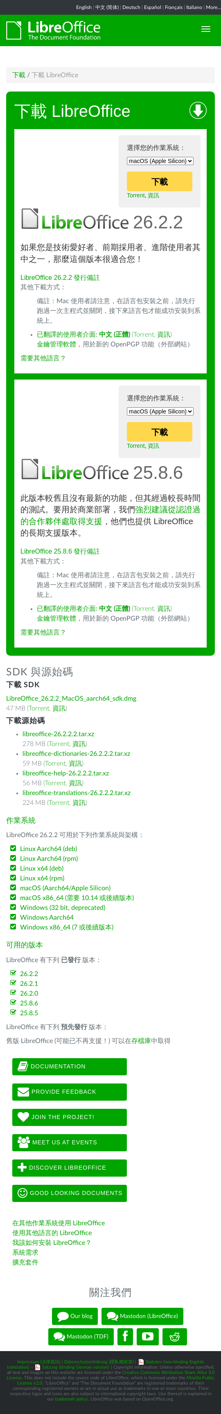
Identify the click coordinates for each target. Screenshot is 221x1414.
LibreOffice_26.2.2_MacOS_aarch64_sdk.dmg (71, 698)
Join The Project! (56, 1117)
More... (213, 7)
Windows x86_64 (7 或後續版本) (66, 927)
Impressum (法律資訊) (39, 1362)
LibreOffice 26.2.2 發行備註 (60, 277)
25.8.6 (29, 1003)
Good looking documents (70, 1193)
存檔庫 (141, 1041)
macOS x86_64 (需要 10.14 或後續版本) (77, 898)
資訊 (153, 195)
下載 (18, 75)
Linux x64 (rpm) (42, 878)
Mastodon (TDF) (81, 1337)
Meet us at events (57, 1142)
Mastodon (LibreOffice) (142, 1316)
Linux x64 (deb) (41, 868)
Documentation (52, 1066)
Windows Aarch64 (47, 917)
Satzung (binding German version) (75, 1367)
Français (174, 7)
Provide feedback (57, 1092)
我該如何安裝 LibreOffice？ (52, 1243)
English (84, 7)
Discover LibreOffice (62, 1168)
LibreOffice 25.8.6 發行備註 (60, 551)
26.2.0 (29, 993)
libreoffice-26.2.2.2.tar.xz (58, 734)
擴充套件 (25, 1262)
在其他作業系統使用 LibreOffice (58, 1223)
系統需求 (25, 1252)
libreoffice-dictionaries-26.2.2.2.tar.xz (76, 754)
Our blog (74, 1316)
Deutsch (131, 7)
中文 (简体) (107, 7)
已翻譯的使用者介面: (83, 334)
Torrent (136, 195)
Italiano (194, 7)
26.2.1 (29, 984)
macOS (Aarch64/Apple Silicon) (65, 888)
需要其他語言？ (43, 358)
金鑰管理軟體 (56, 344)
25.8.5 (29, 1013)
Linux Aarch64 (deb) (48, 849)
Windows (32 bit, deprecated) (62, 908)
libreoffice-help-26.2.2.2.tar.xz (66, 773)
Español (152, 7)
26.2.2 (29, 974)
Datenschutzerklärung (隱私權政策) (99, 1362)
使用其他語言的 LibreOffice (52, 1233)
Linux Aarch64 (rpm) (49, 859)
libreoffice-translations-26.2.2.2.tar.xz (77, 793)
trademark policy (71, 1399)
